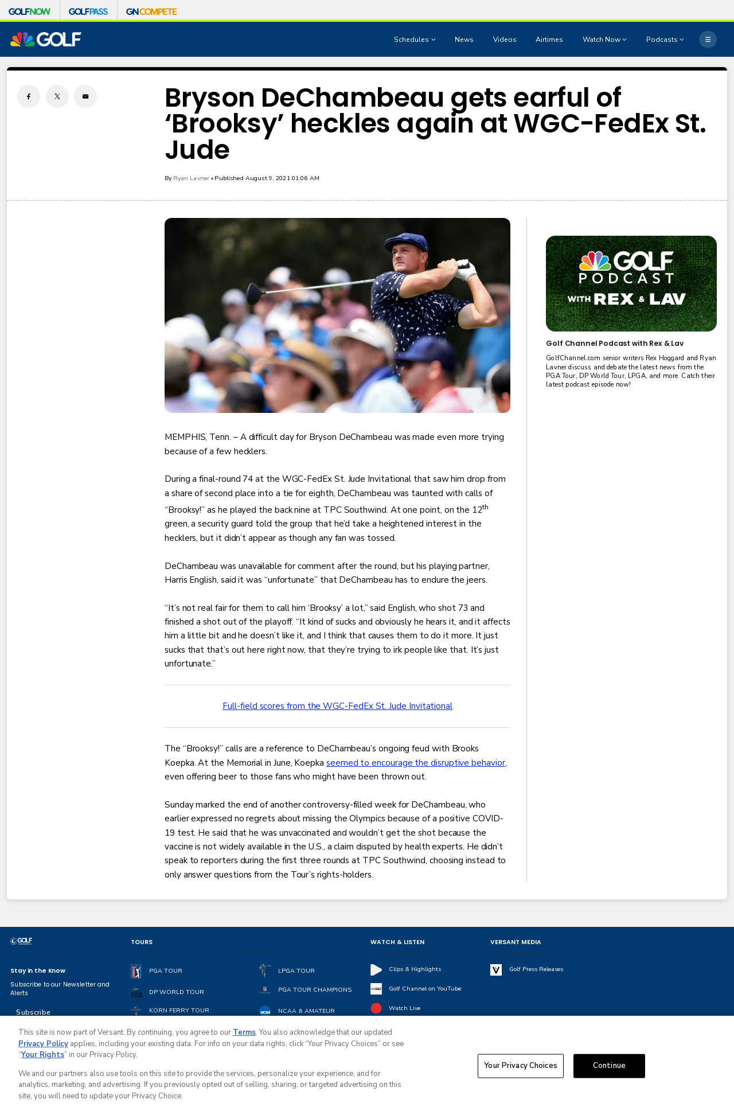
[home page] (45, 39)
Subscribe (33, 1012)
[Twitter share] (57, 96)
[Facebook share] (28, 96)
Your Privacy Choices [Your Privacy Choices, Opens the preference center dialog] (520, 1068)
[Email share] (85, 96)
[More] (707, 39)
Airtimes (549, 39)
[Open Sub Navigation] (434, 39)
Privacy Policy (43, 1047)
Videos (505, 39)
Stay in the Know (37, 970)
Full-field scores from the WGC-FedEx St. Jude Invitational (337, 706)
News (464, 39)
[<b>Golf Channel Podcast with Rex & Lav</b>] (631, 284)
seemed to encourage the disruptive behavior (415, 763)
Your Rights (42, 1058)
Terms (244, 1036)
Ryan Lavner (191, 178)
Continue (609, 1068)
